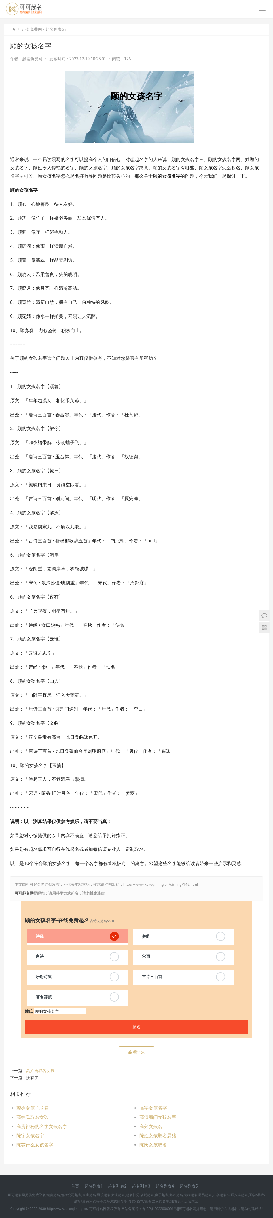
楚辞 (146, 936)
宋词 (146, 956)
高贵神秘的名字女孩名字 (41, 1126)
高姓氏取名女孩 (40, 1070)
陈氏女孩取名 (153, 1145)
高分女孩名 (150, 1126)
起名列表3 (141, 1186)
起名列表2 (117, 1186)
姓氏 (29, 1011)
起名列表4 (165, 1186)
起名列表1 (93, 1186)
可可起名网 (24, 893)
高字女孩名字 (153, 1108)
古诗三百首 (152, 976)
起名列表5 (55, 29)
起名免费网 (32, 29)
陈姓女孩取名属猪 (157, 1135)
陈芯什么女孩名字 (34, 1145)
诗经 (40, 936)
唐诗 (40, 956)
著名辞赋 (44, 997)
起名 (136, 1027)
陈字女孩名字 (30, 1135)
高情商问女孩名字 (157, 1117)
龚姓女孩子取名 (32, 1108)
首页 (75, 1186)
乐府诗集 (44, 976)
